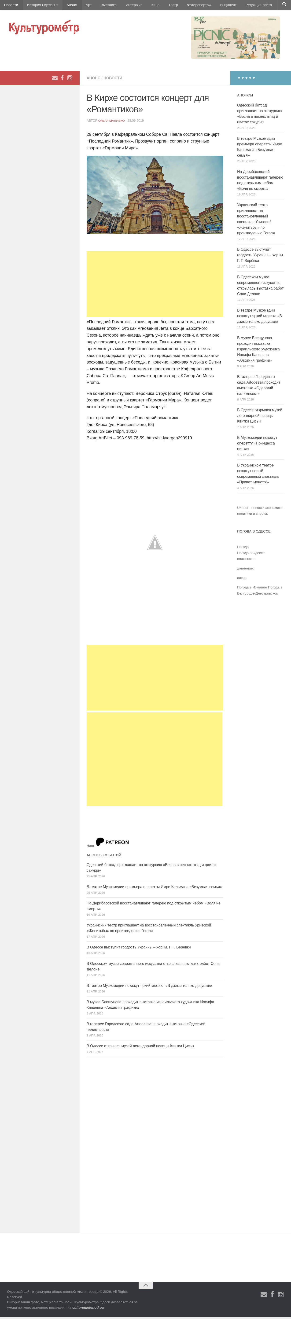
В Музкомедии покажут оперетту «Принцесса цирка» (257, 445)
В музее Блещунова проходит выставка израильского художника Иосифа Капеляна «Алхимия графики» (258, 351)
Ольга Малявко (112, 122)
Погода (243, 549)
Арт (84, 6)
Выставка (101, 6)
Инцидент (212, 6)
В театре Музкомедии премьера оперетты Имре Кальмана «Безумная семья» (154, 889)
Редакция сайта (240, 6)
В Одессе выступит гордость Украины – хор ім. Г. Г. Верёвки (139, 949)
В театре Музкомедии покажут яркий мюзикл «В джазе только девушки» (149, 987)
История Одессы (38, 6)
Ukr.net (242, 509)
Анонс (68, 6)
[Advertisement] (155, 286)
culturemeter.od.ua (88, 1309)
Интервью (125, 6)
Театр (160, 6)
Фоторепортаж (184, 6)
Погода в (251, 555)
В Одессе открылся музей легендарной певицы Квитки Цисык (140, 1048)
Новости (10, 6)
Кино (144, 6)
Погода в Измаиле (252, 589)
